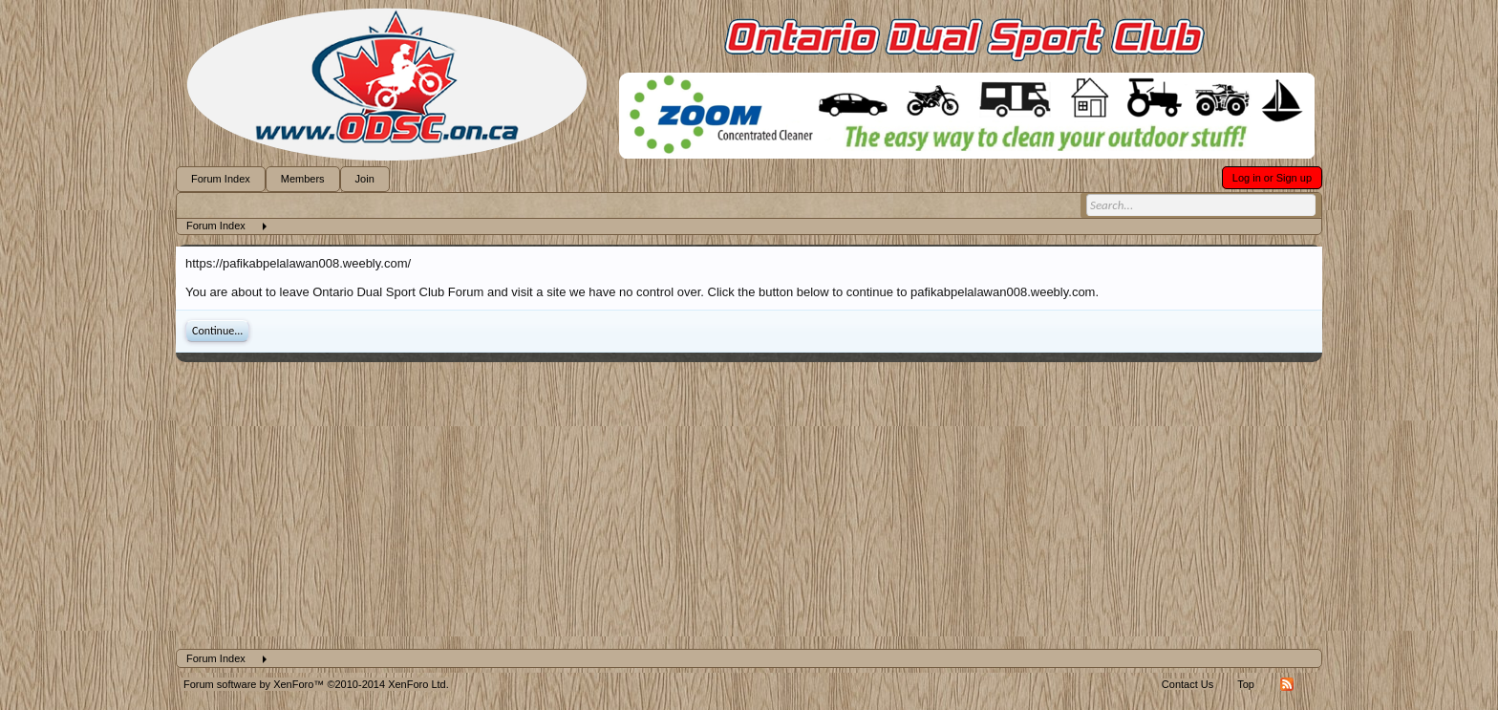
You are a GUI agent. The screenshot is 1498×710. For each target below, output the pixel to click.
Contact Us (1187, 684)
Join (364, 178)
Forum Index (220, 178)
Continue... (217, 330)
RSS (1287, 684)
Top (1245, 684)
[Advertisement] (749, 505)
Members (303, 178)
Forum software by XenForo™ (316, 684)
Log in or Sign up (1272, 177)
